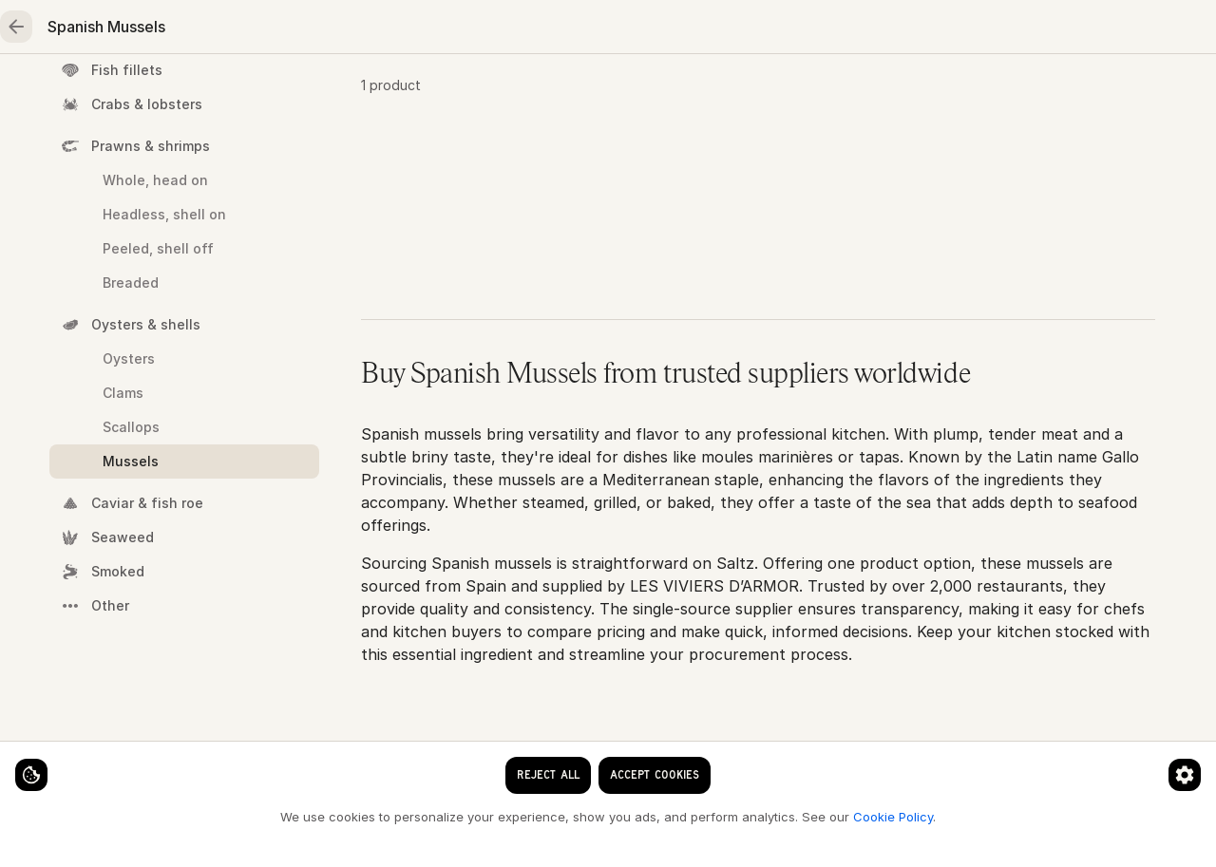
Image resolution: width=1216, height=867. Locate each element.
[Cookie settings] (47, 759)
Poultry (413, 91)
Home (92, 91)
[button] (758, 336)
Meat (310, 91)
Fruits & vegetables (565, 91)
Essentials (727, 91)
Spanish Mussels (781, 153)
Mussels (669, 153)
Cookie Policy (319, 815)
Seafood (201, 91)
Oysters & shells (564, 153)
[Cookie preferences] (374, 759)
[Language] (700, 30)
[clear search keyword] (559, 30)
